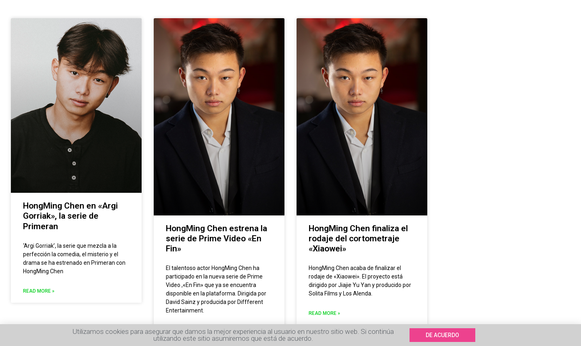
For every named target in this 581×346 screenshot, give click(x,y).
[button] (442, 335)
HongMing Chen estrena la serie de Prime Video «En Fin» (216, 238)
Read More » (38, 291)
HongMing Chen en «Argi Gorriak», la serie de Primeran (70, 216)
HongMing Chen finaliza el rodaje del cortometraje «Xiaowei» (358, 238)
